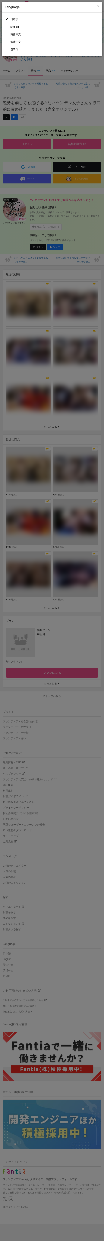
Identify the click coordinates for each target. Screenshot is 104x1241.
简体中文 (15, 34)
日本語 (14, 19)
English (14, 26)
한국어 (14, 49)
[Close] (98, 6)
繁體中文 (15, 41)
